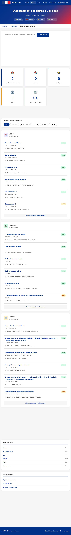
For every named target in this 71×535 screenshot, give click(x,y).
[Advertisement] (35, 50)
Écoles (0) (14, 124)
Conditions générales (52, 531)
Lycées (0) (35, 124)
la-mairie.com (15, 531)
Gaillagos (14, 26)
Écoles (33, 2)
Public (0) (44, 124)
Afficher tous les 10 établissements (35, 215)
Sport (38, 2)
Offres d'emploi (7, 483)
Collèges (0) (24, 124)
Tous (6, 124)
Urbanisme (52, 2)
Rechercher (43, 35)
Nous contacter (65, 531)
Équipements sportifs (9, 480)
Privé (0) (53, 124)
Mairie (27, 2)
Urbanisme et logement (10, 487)
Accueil (5, 26)
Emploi (45, 2)
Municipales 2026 (63, 2)
